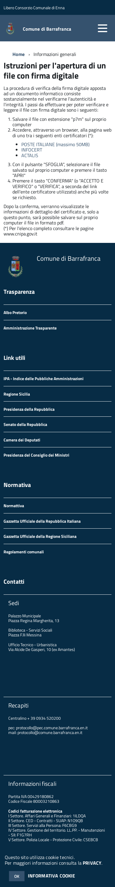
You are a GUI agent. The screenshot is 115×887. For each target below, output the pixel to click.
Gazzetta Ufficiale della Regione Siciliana (40, 536)
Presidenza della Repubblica (29, 409)
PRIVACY (92, 862)
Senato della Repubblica (25, 424)
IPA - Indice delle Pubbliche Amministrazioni (44, 378)
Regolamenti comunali (24, 552)
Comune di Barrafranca (47, 28)
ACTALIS (29, 155)
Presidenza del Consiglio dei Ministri (36, 455)
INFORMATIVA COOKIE (51, 875)
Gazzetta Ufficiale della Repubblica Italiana (42, 521)
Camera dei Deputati (22, 440)
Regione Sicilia (17, 394)
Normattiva (14, 505)
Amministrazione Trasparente (30, 328)
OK (16, 876)
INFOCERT (31, 149)
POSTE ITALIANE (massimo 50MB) (55, 144)
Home (18, 54)
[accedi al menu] (102, 28)
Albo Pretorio (15, 312)
